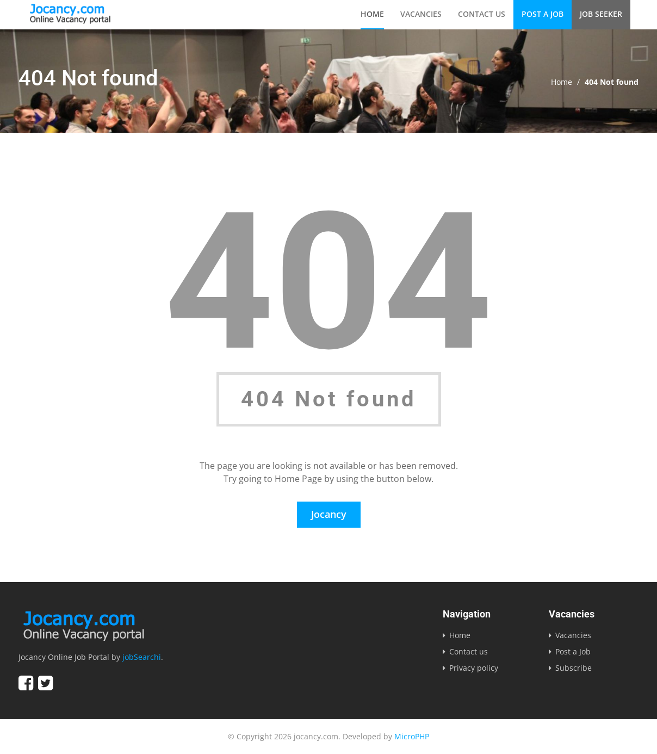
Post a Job (542, 14)
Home (372, 14)
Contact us (481, 14)
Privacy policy (473, 668)
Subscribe (573, 668)
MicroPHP (411, 736)
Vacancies (421, 14)
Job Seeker (601, 14)
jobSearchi (141, 657)
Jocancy (328, 514)
